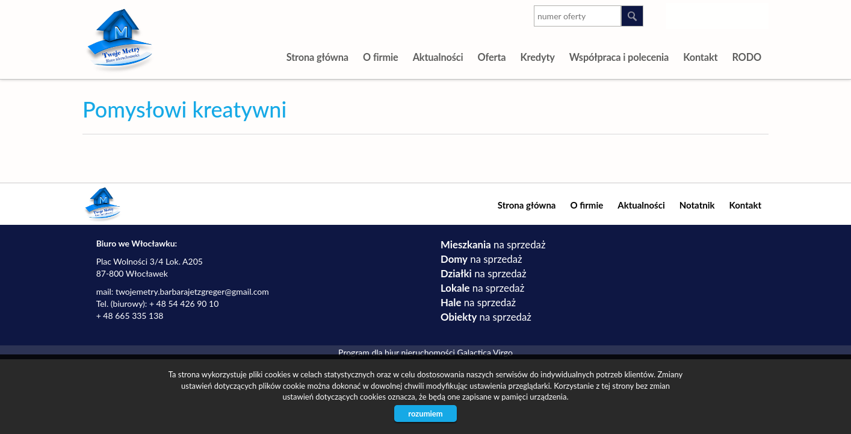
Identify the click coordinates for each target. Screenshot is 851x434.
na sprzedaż (493, 244)
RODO (746, 57)
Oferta (491, 57)
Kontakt (700, 57)
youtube (709, 13)
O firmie (380, 57)
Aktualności (438, 57)
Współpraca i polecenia (619, 57)
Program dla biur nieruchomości (397, 352)
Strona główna (317, 57)
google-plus (733, 16)
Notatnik (697, 205)
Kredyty (537, 57)
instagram (684, 13)
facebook (757, 13)
